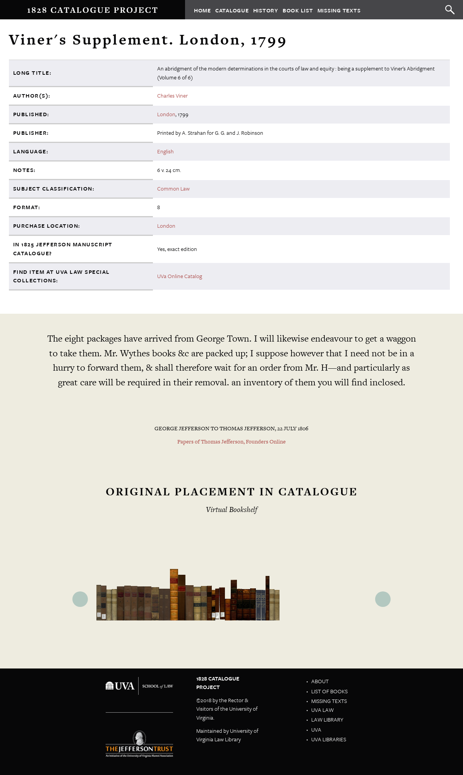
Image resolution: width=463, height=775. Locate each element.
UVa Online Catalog (179, 276)
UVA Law (322, 710)
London (166, 114)
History (265, 10)
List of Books (329, 691)
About (320, 681)
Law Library (327, 719)
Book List (298, 10)
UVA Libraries (328, 739)
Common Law (173, 188)
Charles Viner (172, 95)
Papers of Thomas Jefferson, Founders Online (231, 441)
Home (202, 10)
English (165, 151)
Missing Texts (339, 10)
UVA (316, 729)
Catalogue (232, 10)
